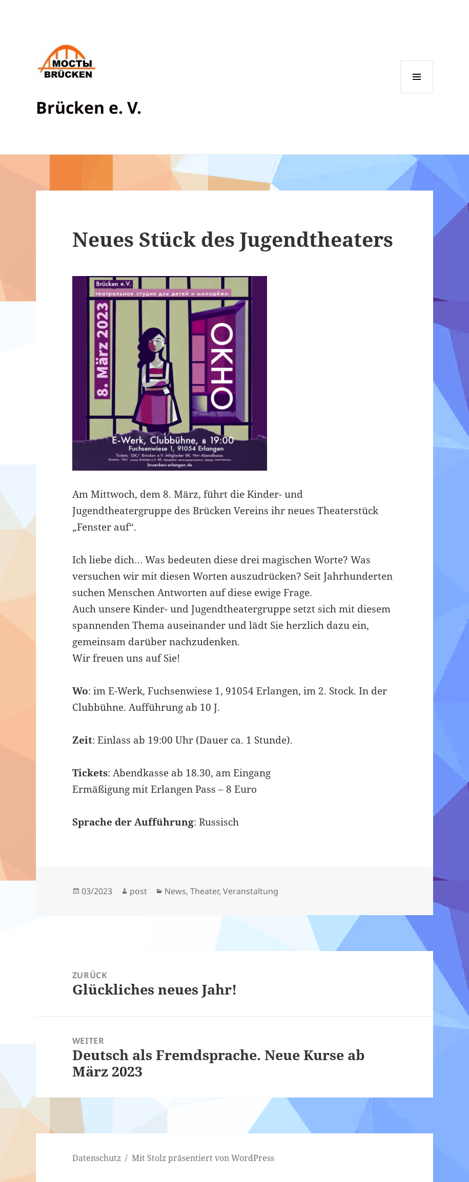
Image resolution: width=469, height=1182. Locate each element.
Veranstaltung (250, 891)
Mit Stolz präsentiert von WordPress (203, 1158)
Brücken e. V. (88, 107)
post (138, 891)
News (175, 891)
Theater (204, 891)
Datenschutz (96, 1158)
